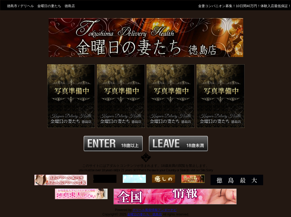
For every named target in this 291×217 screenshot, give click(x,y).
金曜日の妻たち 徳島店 (144, 214)
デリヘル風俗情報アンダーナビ (154, 210)
